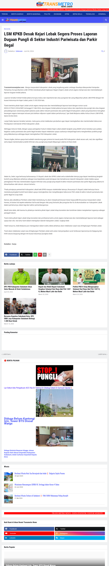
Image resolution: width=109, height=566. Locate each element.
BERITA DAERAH (17, 14)
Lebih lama (102, 354)
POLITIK (47, 14)
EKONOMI (57, 14)
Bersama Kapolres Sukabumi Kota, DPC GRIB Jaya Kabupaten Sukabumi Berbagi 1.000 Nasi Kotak (19, 318)
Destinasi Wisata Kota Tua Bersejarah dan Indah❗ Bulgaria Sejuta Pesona (40, 473)
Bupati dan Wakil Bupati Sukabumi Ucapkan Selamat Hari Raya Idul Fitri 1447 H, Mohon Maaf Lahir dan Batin (54, 289)
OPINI (67, 14)
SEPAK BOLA (77, 14)
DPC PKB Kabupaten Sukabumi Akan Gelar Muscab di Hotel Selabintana (18, 288)
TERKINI (5, 14)
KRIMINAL (102, 14)
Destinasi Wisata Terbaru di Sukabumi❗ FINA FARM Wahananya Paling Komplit (41, 495)
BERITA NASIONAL (34, 14)
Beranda (7, 29)
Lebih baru (7, 354)
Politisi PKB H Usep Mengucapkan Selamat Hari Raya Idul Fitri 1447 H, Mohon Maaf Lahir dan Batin (86, 289)
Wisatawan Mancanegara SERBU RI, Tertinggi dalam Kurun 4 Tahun (37, 484)
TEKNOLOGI (90, 14)
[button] (2, 20)
